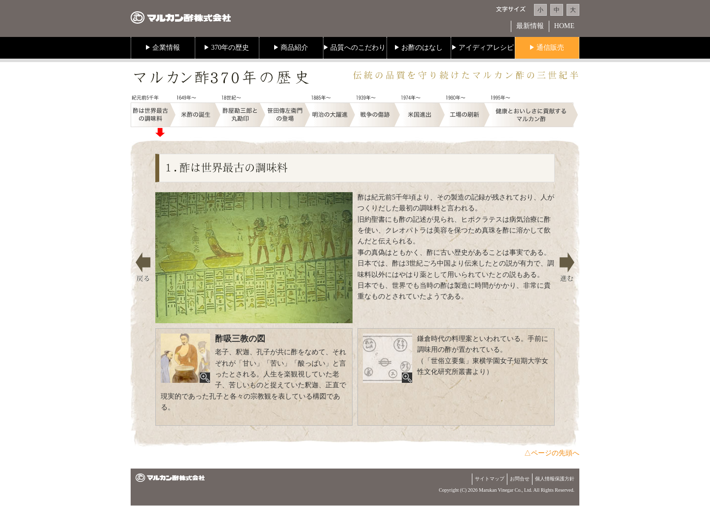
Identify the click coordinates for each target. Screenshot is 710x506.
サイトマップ (489, 478)
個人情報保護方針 (554, 478)
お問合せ (520, 478)
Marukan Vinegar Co (499, 490)
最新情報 (530, 26)
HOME (564, 26)
